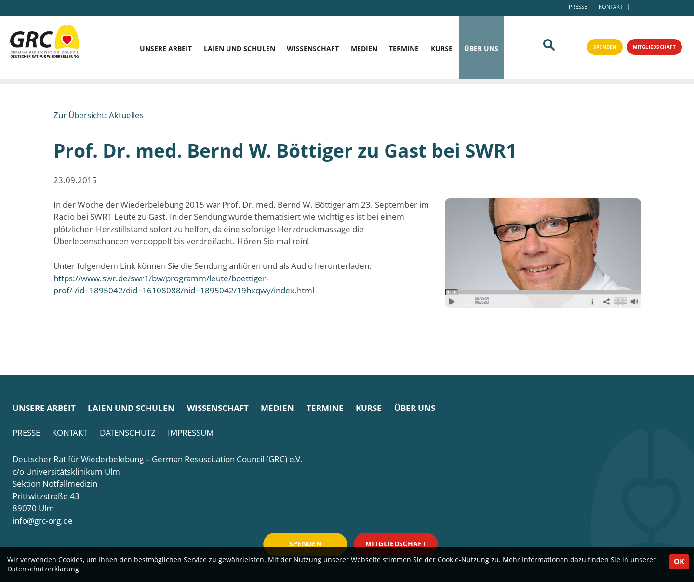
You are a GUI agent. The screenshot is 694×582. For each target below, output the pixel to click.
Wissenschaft (313, 48)
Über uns (481, 48)
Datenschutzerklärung (43, 568)
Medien (364, 48)
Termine (404, 48)
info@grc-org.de (43, 520)
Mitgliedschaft (648, 49)
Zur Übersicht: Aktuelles (98, 114)
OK (679, 561)
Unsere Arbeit (166, 48)
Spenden (588, 49)
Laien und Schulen (239, 48)
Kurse (442, 48)
